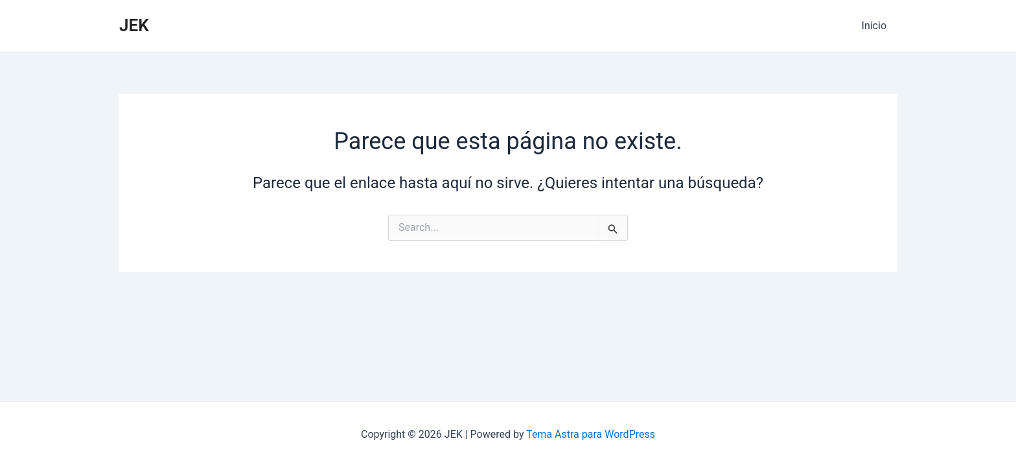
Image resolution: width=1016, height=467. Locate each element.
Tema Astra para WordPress (590, 434)
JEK (134, 25)
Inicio (874, 25)
